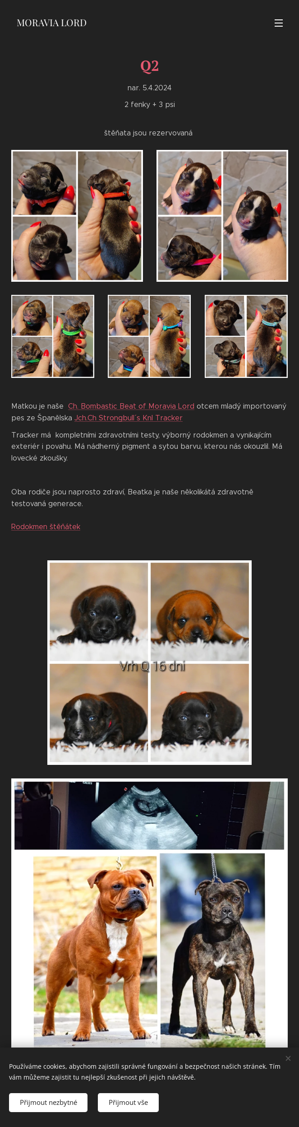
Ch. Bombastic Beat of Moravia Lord (131, 406)
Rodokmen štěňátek (45, 526)
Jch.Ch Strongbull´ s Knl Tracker (128, 418)
